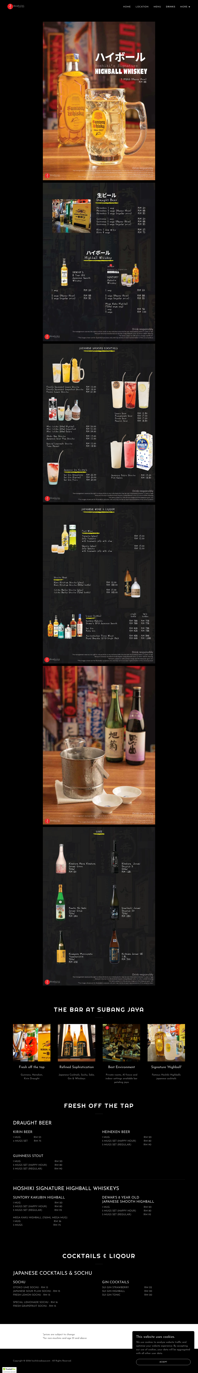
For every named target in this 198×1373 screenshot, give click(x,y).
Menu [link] (157, 7)
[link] (15, 6)
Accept (163, 1362)
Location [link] (142, 7)
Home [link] (127, 7)
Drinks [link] (170, 7)
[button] (185, 7)
